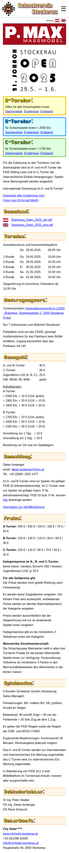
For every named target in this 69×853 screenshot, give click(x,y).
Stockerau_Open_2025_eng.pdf (32, 224)
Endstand (46, 111)
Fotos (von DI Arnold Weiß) (20, 200)
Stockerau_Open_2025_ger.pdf (31, 219)
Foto (7, 317)
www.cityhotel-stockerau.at (20, 833)
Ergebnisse (31, 111)
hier (5, 499)
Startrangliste (13, 111)
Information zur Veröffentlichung (24, 507)
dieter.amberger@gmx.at (28, 469)
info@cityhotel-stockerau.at (20, 843)
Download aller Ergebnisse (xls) (23, 195)
